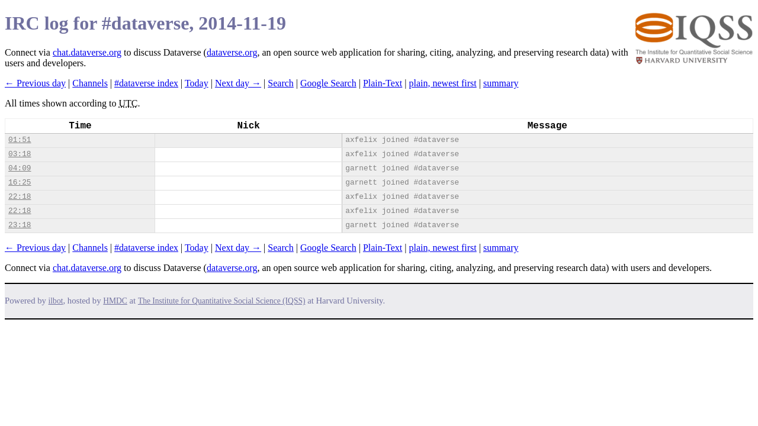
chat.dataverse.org (87, 52)
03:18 (19, 154)
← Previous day (35, 83)
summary (501, 83)
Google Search (328, 83)
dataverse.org (232, 52)
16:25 (19, 182)
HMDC (115, 300)
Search (281, 83)
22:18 (19, 196)
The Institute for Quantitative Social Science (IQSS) (222, 300)
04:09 (19, 168)
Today (196, 83)
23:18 (19, 225)
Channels (90, 83)
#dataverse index (146, 83)
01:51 (19, 139)
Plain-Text (382, 83)
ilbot (56, 300)
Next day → (238, 83)
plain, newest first (443, 83)
